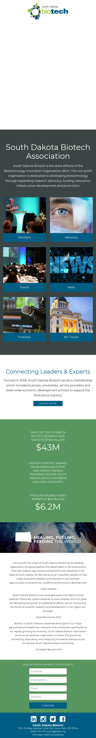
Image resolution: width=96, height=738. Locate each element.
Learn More (48, 403)
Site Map (37, 734)
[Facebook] (62, 718)
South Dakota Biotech (48, 11)
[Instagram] (43, 718)
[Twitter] (53, 718)
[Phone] (48, 688)
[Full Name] (48, 671)
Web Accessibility (54, 734)
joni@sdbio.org (57, 731)
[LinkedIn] (34, 718)
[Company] (48, 697)
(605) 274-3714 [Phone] (39, 731)
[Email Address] (48, 680)
